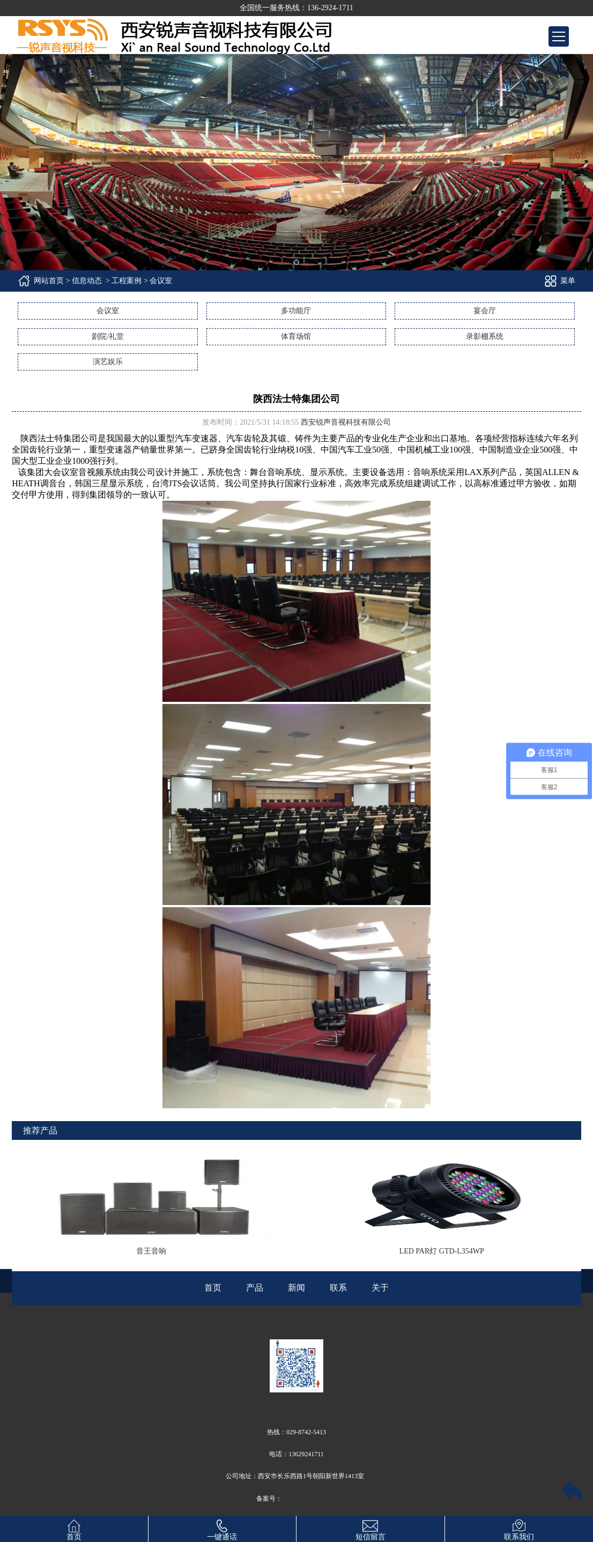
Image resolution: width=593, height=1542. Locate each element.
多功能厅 (296, 311)
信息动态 (87, 281)
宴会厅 (484, 311)
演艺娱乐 (108, 362)
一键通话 (222, 1528)
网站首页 (49, 281)
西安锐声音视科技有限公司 (346, 422)
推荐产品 (40, 1130)
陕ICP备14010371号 (309, 1498)
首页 (73, 1528)
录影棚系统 (484, 336)
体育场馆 (296, 336)
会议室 (108, 311)
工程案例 (127, 281)
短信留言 (370, 1528)
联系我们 (519, 1528)
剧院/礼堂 (108, 336)
